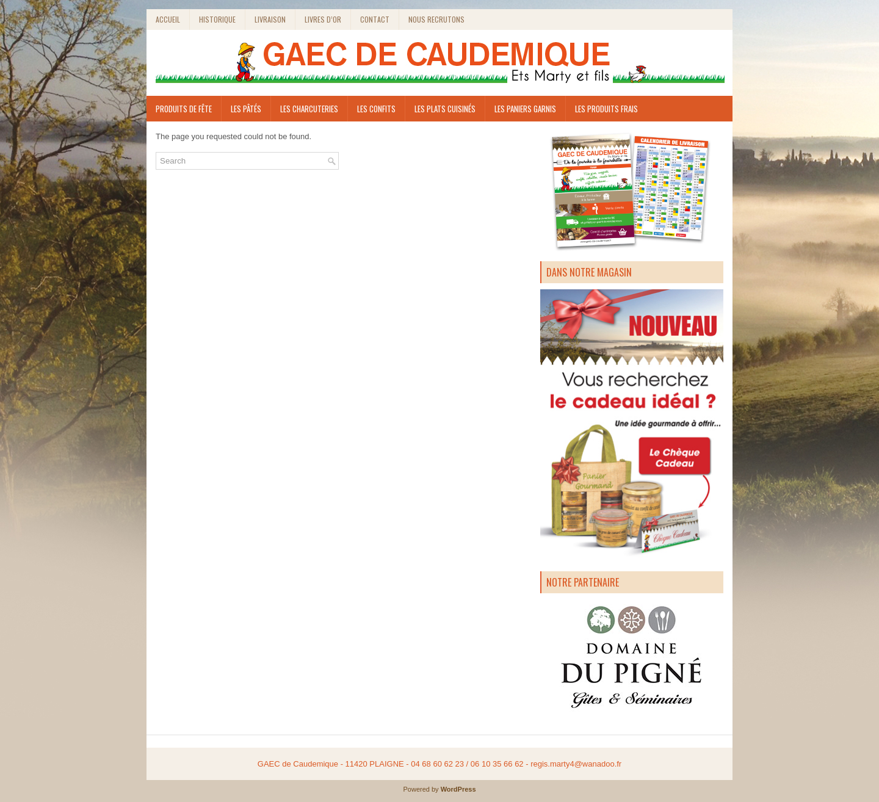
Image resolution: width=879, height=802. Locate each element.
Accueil (168, 19)
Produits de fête (184, 109)
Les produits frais (606, 109)
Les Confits (376, 109)
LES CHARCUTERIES (309, 109)
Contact (374, 19)
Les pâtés (246, 109)
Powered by (421, 789)
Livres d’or (323, 19)
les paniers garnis (525, 109)
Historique (217, 19)
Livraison (270, 19)
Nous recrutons (436, 19)
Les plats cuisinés (445, 109)
